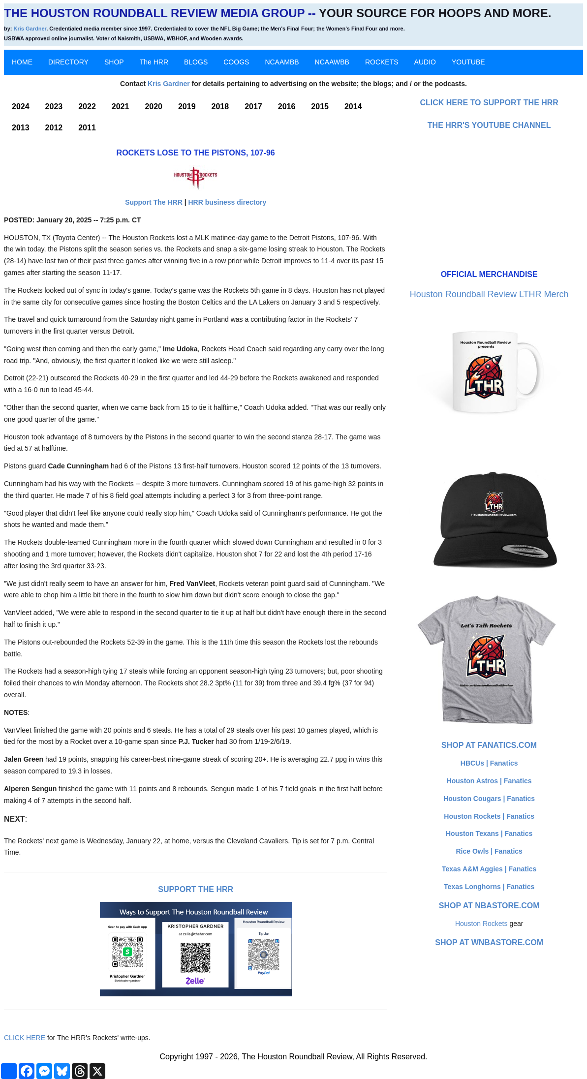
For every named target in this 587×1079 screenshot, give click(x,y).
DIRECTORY (68, 62)
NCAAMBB (282, 62)
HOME (22, 62)
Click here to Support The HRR (489, 102)
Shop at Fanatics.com (489, 745)
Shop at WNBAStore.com (489, 942)
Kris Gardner (30, 28)
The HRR (154, 62)
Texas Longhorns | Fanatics (489, 887)
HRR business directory (227, 202)
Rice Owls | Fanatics (489, 851)
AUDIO (425, 62)
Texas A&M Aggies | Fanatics (489, 869)
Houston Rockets (481, 923)
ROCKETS (382, 62)
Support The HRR (154, 202)
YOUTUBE (468, 62)
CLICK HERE (24, 1038)
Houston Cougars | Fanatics (489, 798)
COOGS (236, 62)
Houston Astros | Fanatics (489, 781)
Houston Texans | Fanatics (489, 833)
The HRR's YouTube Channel (489, 125)
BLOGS (196, 62)
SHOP (114, 62)
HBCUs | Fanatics (489, 763)
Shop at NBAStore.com (489, 905)
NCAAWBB (332, 62)
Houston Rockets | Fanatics (489, 816)
